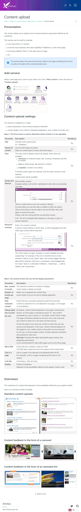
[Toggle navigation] (75, 5)
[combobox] (73, 510)
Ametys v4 (13, 21)
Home (6, 21)
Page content (31, 21)
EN (71, 510)
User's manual (22, 21)
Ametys (10, 506)
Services (39, 21)
